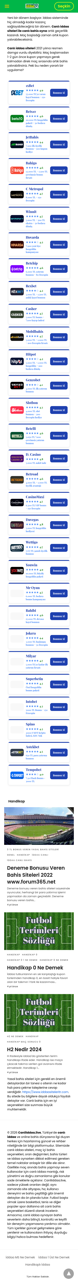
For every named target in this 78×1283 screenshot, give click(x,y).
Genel (11, 854)
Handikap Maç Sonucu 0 (24, 1041)
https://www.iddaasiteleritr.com (45, 1092)
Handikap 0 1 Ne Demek (22, 960)
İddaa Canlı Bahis (19, 860)
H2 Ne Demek (15, 1036)
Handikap (23, 854)
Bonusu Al (59, 92)
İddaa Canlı (40, 854)
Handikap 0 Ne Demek (54, 960)
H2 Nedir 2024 (24, 1049)
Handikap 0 (29, 954)
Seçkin (64, 6)
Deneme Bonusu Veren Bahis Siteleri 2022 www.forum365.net (36, 875)
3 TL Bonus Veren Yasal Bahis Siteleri (33, 849)
